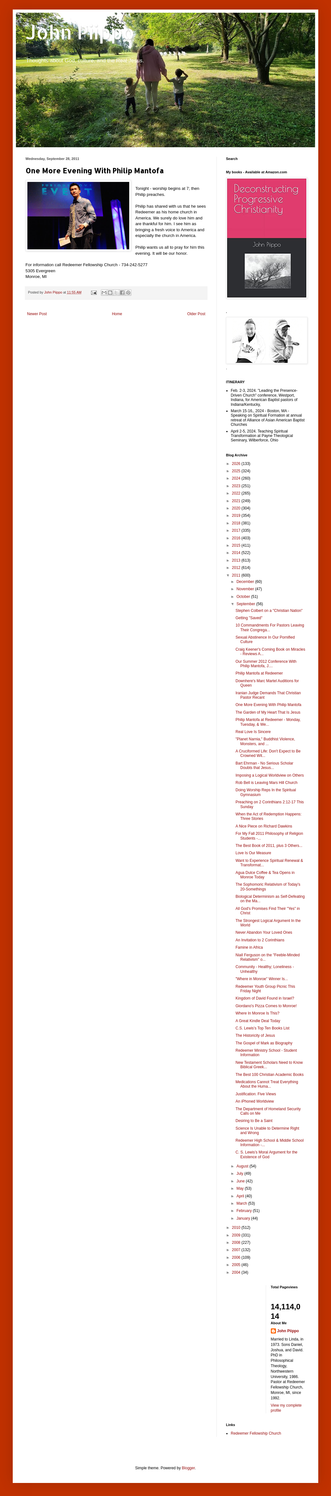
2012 (237, 567)
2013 (237, 560)
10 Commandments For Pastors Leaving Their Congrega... (270, 627)
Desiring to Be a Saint (254, 1121)
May (240, 1188)
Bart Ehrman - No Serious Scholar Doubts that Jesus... (264, 765)
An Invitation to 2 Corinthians (260, 940)
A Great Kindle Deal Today (258, 1021)
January (243, 1218)
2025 (237, 471)
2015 (237, 545)
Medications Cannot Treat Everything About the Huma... (267, 1084)
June (241, 1181)
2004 (237, 1272)
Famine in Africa (249, 947)
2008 (237, 1242)
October (243, 596)
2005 (237, 1265)
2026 (237, 463)
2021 (237, 501)
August (243, 1166)
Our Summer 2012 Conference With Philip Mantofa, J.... (266, 663)
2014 (237, 553)
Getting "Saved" (249, 618)
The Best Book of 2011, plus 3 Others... (269, 845)
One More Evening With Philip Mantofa (268, 705)
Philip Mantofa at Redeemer (259, 673)
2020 (237, 508)
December (245, 581)
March (242, 1203)
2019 (237, 515)
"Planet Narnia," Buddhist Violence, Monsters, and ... (265, 741)
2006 (237, 1257)
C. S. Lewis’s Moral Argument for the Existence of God (267, 1154)
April (240, 1196)
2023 (237, 486)
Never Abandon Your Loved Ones (264, 932)
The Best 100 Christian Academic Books (270, 1074)
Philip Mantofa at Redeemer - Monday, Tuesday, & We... (268, 721)
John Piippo (80, 32)
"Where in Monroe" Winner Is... (262, 979)
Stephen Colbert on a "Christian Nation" (269, 610)
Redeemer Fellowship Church (256, 1433)
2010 (237, 1227)
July (240, 1173)
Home (117, 314)
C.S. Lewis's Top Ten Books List (262, 1028)
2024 (237, 478)
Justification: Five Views (256, 1094)
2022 (237, 493)
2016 (237, 538)
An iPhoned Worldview (255, 1101)
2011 (237, 575)
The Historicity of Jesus (255, 1035)
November (245, 589)
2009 (237, 1235)
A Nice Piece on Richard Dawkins (264, 826)
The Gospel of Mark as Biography (264, 1043)
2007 (237, 1250)
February (244, 1211)
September (246, 604)
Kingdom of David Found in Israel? (265, 998)
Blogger (188, 1468)
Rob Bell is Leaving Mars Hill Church (267, 782)
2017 (237, 530)
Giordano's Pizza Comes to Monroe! (266, 1006)
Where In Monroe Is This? (257, 1013)
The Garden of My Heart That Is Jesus (268, 712)
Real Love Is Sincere (253, 732)
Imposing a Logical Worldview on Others (270, 775)
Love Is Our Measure (253, 853)
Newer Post (37, 314)
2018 (237, 523)
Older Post (196, 314)
